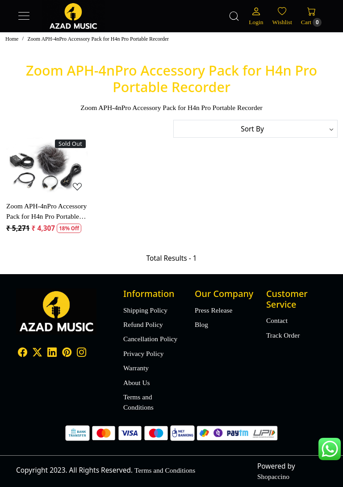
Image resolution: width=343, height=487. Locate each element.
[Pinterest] (66, 353)
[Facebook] (22, 353)
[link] (234, 16)
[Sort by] (255, 129)
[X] (37, 353)
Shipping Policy (145, 310)
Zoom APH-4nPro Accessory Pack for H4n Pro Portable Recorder (46, 211)
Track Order (283, 335)
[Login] (255, 16)
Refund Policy (143, 324)
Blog (201, 324)
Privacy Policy (143, 353)
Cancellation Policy (150, 339)
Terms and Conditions (138, 402)
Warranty (136, 368)
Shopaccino (273, 476)
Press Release (213, 310)
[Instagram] (81, 353)
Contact (277, 320)
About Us (136, 382)
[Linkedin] (52, 353)
